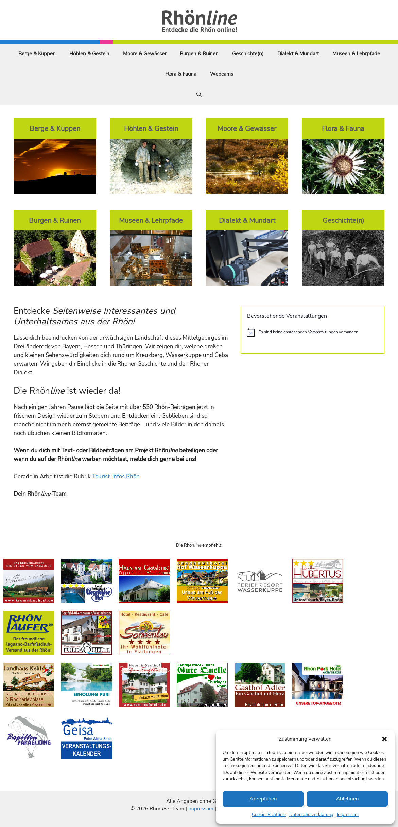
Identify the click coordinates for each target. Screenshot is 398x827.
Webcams (221, 74)
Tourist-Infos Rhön (116, 476)
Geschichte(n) (248, 53)
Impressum (348, 815)
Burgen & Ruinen (199, 53)
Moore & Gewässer (144, 53)
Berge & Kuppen (37, 53)
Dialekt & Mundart (298, 53)
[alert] (312, 332)
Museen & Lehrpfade (356, 53)
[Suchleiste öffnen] (199, 94)
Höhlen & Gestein (89, 53)
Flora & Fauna (180, 74)
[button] (384, 739)
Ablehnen (347, 798)
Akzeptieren (263, 798)
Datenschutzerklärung (311, 815)
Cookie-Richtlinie (269, 815)
